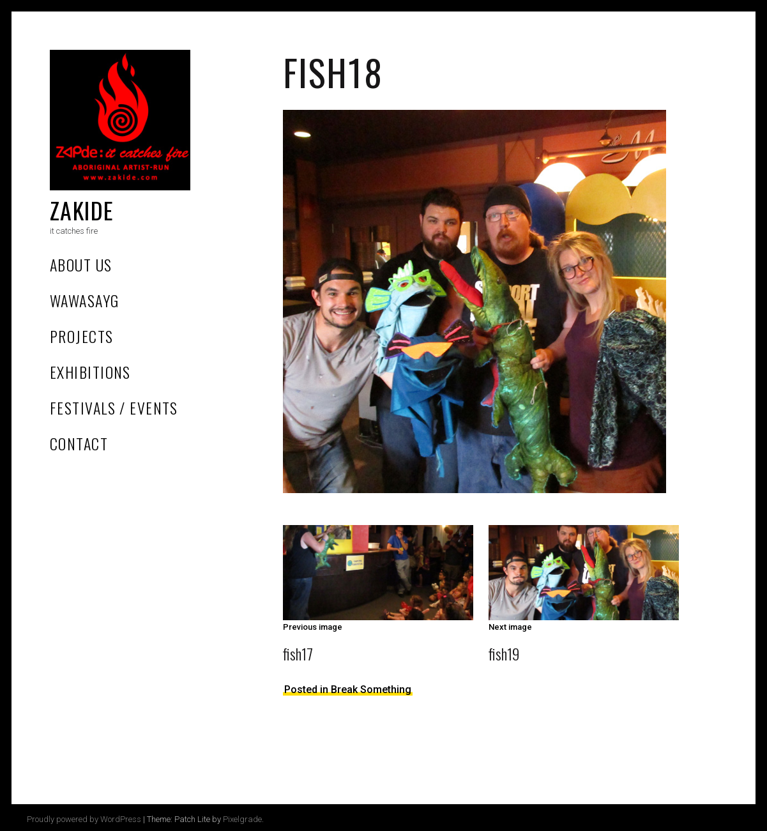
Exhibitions (90, 371)
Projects (82, 335)
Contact (79, 443)
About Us (81, 264)
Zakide (82, 210)
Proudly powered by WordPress (84, 819)
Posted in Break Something (347, 689)
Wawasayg (84, 300)
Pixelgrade (242, 819)
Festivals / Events (114, 407)
